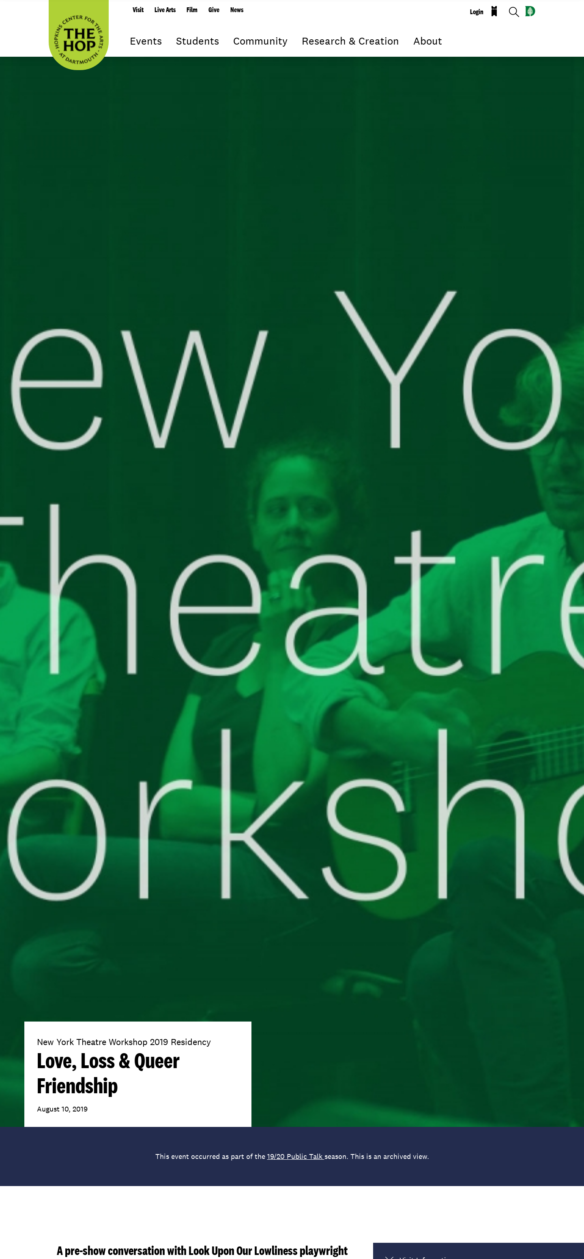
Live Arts (165, 9)
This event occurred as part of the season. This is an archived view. (292, 1156)
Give (213, 9)
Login (476, 11)
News (236, 9)
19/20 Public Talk (295, 1156)
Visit (138, 9)
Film (192, 9)
